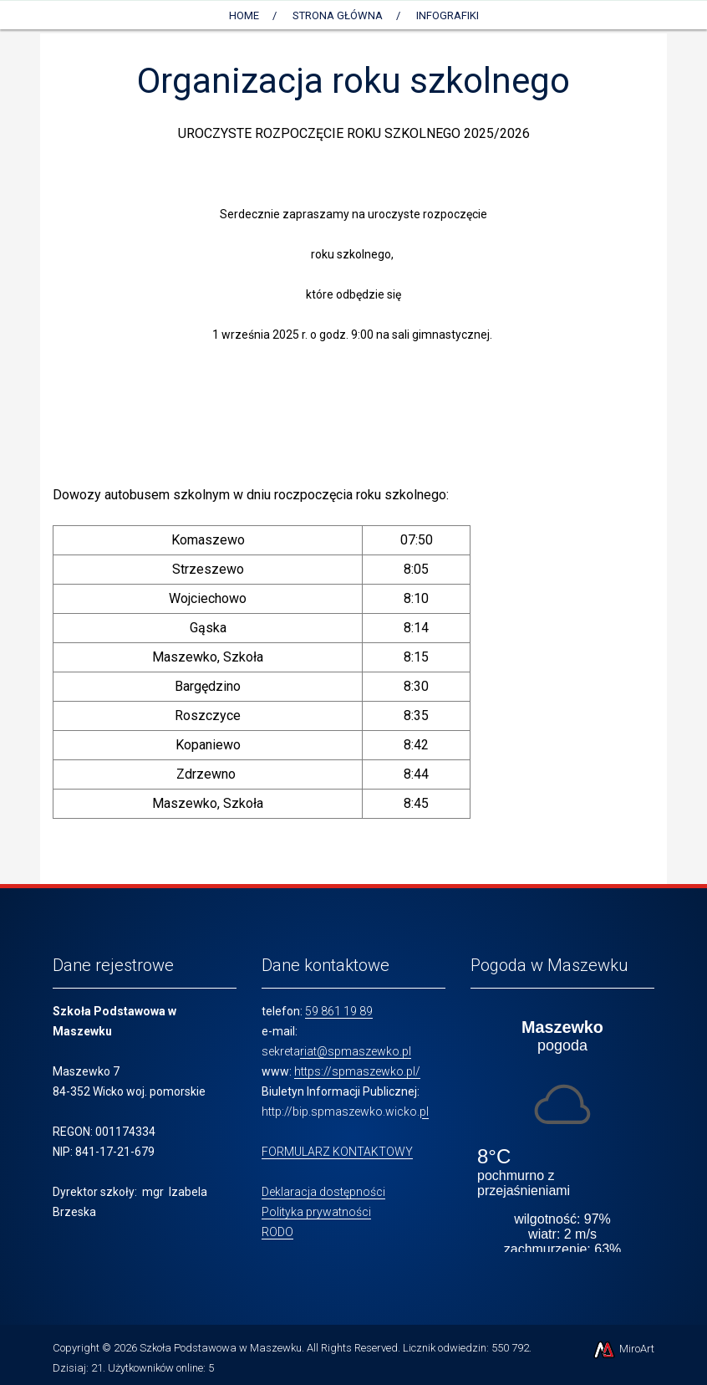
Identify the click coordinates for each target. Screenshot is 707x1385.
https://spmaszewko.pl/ (357, 1071)
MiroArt (623, 1348)
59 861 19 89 (339, 1011)
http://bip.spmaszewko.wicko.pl (345, 1111)
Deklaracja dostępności (323, 1191)
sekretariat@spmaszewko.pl (336, 1051)
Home (244, 15)
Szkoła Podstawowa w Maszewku (221, 1348)
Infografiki (447, 15)
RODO (277, 1232)
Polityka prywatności (316, 1212)
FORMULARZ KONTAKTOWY (337, 1151)
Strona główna (337, 15)
